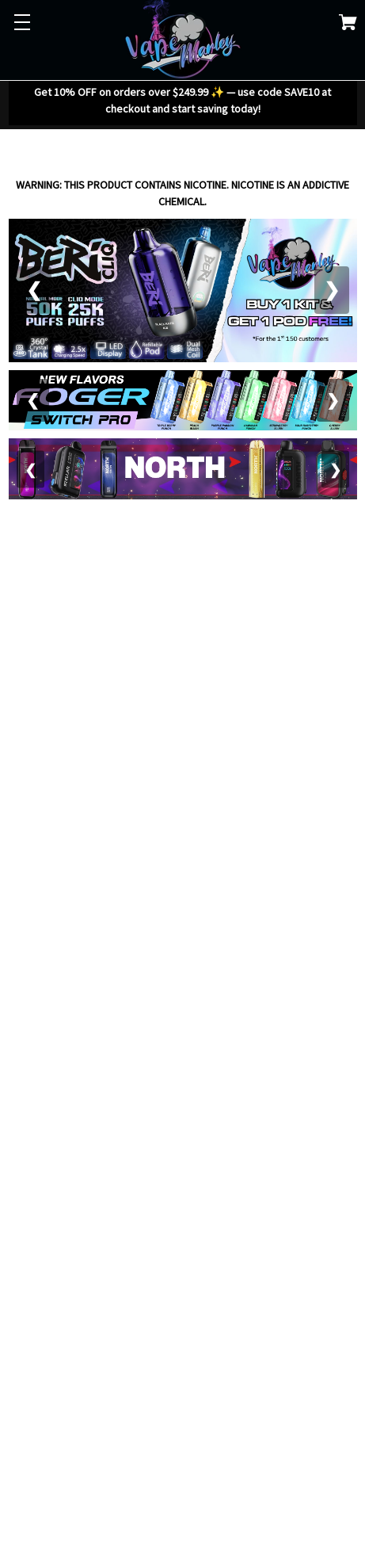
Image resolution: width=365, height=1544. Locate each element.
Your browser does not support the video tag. (183, 613)
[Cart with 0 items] (348, 25)
